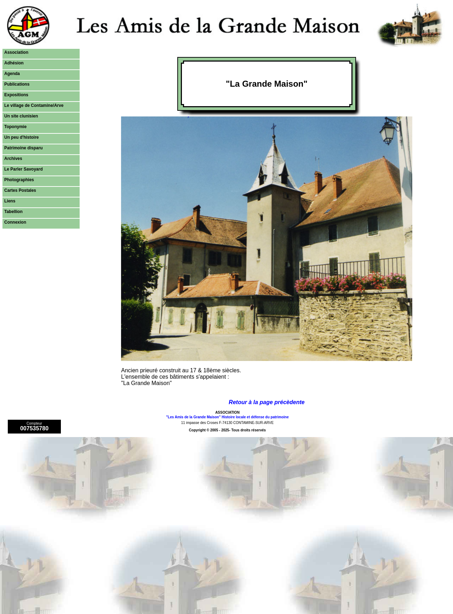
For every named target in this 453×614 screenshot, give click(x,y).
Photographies (19, 179)
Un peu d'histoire (21, 137)
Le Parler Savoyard (23, 169)
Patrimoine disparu (23, 147)
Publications (16, 84)
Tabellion (13, 211)
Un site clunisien (21, 116)
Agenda (12, 73)
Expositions (16, 94)
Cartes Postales (20, 190)
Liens (9, 201)
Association (16, 52)
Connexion (15, 222)
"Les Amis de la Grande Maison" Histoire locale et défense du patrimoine (227, 417)
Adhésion (14, 63)
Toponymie (15, 126)
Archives (13, 158)
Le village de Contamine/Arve (33, 105)
